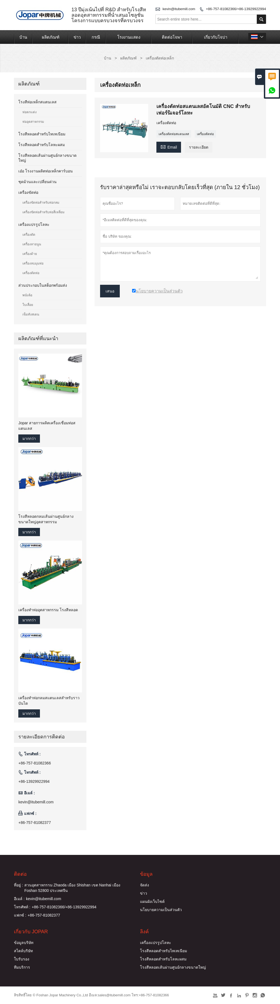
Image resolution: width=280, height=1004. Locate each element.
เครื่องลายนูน (31, 244)
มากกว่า (29, 438)
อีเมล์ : (19, 899)
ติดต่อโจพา (172, 37)
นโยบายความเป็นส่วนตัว (161, 910)
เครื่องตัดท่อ (205, 134)
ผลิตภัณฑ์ (50, 37)
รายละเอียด (198, 147)
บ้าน (23, 37)
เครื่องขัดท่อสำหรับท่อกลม (40, 202)
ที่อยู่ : (18, 885)
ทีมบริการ (22, 967)
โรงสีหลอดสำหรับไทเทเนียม (41, 134)
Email (169, 146)
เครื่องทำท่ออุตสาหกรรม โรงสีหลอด (48, 610)
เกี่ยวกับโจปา (215, 37)
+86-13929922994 (33, 781)
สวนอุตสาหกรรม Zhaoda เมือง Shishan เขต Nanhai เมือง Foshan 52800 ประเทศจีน (72, 888)
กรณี (96, 37)
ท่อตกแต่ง (29, 112)
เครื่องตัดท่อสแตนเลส (174, 134)
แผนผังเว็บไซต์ (152, 901)
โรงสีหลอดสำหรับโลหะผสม (41, 145)
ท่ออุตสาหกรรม (33, 122)
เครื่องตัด (28, 235)
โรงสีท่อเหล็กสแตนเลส (37, 102)
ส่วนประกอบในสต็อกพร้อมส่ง (42, 285)
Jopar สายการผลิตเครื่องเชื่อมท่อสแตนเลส (46, 426)
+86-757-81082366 (34, 763)
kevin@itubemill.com (179, 9)
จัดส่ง (144, 885)
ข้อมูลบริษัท (23, 942)
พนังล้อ (27, 295)
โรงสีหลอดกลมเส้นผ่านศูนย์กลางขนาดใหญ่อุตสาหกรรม (46, 519)
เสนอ (110, 291)
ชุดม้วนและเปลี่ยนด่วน (37, 182)
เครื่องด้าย (29, 254)
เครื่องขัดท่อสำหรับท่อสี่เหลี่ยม (43, 212)
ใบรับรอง (21, 959)
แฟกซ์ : (20, 915)
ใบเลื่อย (27, 305)
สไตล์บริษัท (23, 951)
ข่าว (77, 37)
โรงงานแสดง (128, 37)
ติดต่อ (20, 874)
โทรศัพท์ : (22, 907)
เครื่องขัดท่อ (28, 192)
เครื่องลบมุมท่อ (32, 263)
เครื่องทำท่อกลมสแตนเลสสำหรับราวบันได (49, 701)
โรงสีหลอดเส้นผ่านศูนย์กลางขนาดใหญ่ (173, 967)
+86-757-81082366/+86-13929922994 (236, 9)
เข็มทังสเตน (30, 314)
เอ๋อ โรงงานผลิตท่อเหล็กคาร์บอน (45, 171)
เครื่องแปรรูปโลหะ (33, 224)
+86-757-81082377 (34, 822)
